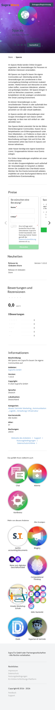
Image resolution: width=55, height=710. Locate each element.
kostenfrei (33, 45)
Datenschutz (13, 673)
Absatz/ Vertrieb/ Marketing (19, 408)
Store (10, 57)
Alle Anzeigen (39, 522)
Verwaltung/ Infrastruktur (27, 411)
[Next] (49, 223)
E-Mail (13, 217)
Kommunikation (39, 408)
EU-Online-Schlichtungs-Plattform (22, 679)
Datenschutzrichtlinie (27, 443)
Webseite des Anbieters (22, 438)
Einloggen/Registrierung (41, 5)
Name (13, 207)
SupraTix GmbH (15, 370)
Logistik (12, 411)
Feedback (12, 693)
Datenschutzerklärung (27, 239)
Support (39, 438)
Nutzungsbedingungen (27, 440)
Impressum (13, 671)
